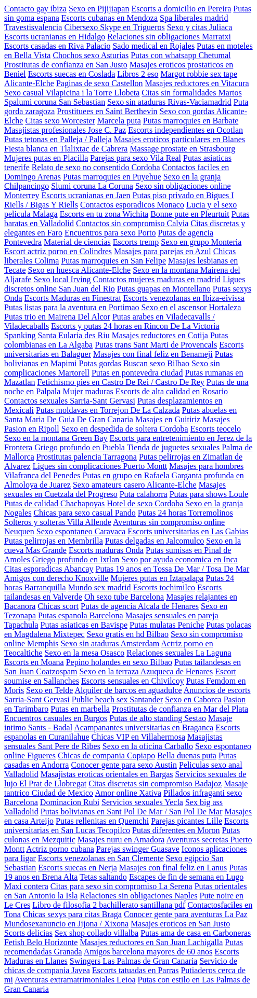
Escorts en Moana (34, 662)
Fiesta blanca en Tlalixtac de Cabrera (65, 148)
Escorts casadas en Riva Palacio (57, 45)
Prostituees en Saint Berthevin (107, 111)
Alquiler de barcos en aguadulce (128, 690)
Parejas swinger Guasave (137, 848)
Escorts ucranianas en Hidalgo (54, 36)
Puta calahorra (144, 494)
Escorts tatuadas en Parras (135, 970)
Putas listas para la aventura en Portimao (71, 307)
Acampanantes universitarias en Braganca (143, 727)
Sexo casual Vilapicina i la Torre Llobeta (71, 92)
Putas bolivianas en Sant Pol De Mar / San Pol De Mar (132, 811)
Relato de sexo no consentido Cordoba (96, 167)
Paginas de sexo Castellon (99, 83)
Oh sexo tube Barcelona (124, 596)
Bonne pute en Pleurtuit (189, 214)
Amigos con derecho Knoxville (56, 578)
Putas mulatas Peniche (167, 624)
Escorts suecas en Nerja (77, 867)
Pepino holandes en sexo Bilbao (119, 662)
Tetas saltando (103, 876)
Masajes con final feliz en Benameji (153, 354)
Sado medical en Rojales (153, 45)
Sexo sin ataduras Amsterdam (109, 643)
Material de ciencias (77, 242)
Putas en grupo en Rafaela (126, 475)
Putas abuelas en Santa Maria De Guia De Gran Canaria (120, 415)
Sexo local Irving (62, 279)
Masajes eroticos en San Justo (180, 923)
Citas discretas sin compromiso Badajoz (155, 783)
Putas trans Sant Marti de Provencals (156, 344)
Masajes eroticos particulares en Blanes (179, 139)
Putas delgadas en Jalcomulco (154, 540)
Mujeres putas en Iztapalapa (156, 578)
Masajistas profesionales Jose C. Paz (65, 130)
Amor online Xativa (128, 792)
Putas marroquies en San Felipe (113, 260)
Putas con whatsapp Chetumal (180, 55)
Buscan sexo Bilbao (156, 363)
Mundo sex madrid (99, 587)
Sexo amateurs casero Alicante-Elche (135, 484)
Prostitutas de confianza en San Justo (65, 64)
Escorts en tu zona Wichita (104, 214)
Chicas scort (58, 606)
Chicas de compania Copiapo (106, 755)
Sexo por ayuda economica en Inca (179, 559)
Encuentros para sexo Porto (110, 232)
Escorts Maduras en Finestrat (72, 298)
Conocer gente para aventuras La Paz (186, 914)
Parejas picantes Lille (186, 820)
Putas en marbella (80, 708)
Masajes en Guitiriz (167, 419)
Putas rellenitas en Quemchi (102, 820)
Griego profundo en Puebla (79, 447)
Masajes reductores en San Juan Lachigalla (151, 942)
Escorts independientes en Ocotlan (185, 130)
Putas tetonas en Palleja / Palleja (58, 139)
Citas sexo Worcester (60, 120)
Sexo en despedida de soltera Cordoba (124, 428)
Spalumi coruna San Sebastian (54, 102)
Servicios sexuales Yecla (142, 802)
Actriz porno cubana (60, 848)
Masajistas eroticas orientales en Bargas (107, 774)
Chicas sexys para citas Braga (72, 914)
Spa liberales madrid (194, 17)
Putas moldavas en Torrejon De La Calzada (108, 410)
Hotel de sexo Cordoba (145, 503)
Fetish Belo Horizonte (41, 942)
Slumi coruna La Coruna (92, 186)
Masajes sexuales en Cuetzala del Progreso (115, 489)
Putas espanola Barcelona (80, 615)
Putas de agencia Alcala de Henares (140, 606)
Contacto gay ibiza (35, 8)
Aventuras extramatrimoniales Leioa (75, 979)
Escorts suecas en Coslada (71, 74)
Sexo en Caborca (193, 699)
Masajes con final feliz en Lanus (173, 867)
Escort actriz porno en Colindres (58, 251)
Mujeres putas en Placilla (46, 158)
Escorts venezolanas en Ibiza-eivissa (184, 298)
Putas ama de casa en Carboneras (195, 932)
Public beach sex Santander (117, 699)
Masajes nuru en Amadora (121, 839)
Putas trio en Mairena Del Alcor (57, 316)
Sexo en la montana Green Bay (56, 438)
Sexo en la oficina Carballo (147, 746)
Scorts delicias (28, 932)
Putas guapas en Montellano (164, 288)
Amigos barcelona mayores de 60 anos (148, 951)
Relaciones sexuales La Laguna (178, 652)
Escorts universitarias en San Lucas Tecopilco (126, 825)
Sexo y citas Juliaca (200, 27)
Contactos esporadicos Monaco (132, 204)
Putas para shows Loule (209, 494)
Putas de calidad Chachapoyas (54, 503)
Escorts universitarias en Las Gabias (187, 531)
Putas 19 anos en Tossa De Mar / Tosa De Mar (173, 568)
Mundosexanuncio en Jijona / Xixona (66, 923)
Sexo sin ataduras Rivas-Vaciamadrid (169, 102)
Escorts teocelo (215, 428)
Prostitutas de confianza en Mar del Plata (180, 708)
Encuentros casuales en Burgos (55, 718)
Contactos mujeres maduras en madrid (157, 279)
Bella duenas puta (186, 755)
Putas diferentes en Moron (176, 830)
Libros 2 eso (137, 74)
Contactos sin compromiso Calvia (132, 223)
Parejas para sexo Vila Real (135, 158)
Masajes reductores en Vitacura (197, 83)
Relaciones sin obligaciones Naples (138, 895)
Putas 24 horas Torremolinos (185, 512)
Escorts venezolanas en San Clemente (101, 858)
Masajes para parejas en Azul (162, 251)
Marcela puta (119, 120)
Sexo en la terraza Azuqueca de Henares (146, 671)
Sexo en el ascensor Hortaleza (191, 307)
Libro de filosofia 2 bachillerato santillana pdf (108, 904)
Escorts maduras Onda (106, 550)
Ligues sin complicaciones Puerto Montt (100, 466)
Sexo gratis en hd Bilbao (128, 634)
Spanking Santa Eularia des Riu (57, 335)
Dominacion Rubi (69, 802)
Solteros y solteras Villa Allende (57, 522)
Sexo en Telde (49, 690)
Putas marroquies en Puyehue (112, 176)
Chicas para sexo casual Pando (84, 512)
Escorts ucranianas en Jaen (86, 195)
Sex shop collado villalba (96, 932)
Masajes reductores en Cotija (160, 335)
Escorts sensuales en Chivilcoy (132, 680)
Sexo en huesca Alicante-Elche (79, 270)
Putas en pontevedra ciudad (137, 372)
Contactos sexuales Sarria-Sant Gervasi (69, 400)
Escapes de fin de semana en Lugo (186, 876)
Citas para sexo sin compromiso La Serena (121, 886)
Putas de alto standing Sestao (157, 718)
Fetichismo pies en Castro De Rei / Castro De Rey (120, 382)
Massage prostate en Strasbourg (182, 148)
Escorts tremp (136, 242)
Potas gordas (100, 363)
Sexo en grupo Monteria (201, 242)
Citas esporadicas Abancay (49, 568)
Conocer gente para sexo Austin (124, 764)
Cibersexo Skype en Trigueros (114, 27)
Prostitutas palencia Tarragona (86, 456)
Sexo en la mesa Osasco (85, 652)
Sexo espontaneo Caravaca (80, 531)
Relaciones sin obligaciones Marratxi (169, 36)
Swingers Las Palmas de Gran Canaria (134, 961)
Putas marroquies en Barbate (191, 120)
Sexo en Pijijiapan (99, 8)
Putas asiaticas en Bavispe (84, 624)
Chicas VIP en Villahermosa (139, 736)
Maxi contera (26, 886)
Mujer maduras (87, 391)
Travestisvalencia (33, 27)
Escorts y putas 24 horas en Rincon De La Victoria (135, 326)
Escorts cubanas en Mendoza (109, 17)
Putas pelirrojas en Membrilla (53, 540)
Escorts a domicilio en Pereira (181, 8)
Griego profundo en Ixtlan (76, 559)
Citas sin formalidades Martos (191, 92)
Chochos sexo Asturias (90, 55)
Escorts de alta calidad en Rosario (171, 391)
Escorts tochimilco (164, 587)
